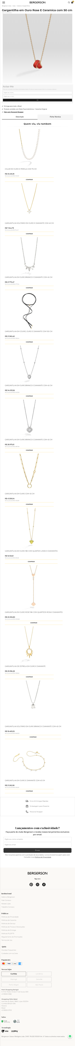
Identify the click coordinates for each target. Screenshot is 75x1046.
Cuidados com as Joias (9, 953)
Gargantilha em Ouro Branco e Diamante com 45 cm (28, 277)
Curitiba (14, 974)
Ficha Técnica (55, 117)
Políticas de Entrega (8, 930)
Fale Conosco (6, 900)
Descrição (20, 117)
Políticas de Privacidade (10, 917)
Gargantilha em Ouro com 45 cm (19, 494)
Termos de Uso (6, 940)
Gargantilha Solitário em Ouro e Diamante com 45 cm (29, 223)
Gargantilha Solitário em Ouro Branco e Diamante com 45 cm (33, 726)
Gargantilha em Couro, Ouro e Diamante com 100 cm (28, 331)
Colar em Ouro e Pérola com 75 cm (21, 169)
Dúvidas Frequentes (8, 950)
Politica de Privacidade (43, 857)
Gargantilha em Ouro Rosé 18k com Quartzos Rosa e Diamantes (34, 612)
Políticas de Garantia (8, 920)
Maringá (14, 979)
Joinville (39, 979)
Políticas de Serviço (8, 923)
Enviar (37, 850)
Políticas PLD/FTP (7, 933)
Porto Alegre (14, 985)
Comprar (29, 179)
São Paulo (39, 985)
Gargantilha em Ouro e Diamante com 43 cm (25, 780)
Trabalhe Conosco (7, 907)
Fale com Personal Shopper (13, 112)
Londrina (39, 974)
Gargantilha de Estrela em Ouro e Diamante (25, 666)
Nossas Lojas (6, 904)
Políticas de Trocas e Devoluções (13, 927)
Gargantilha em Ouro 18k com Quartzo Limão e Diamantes (31, 551)
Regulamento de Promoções (11, 937)
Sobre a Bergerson (8, 897)
